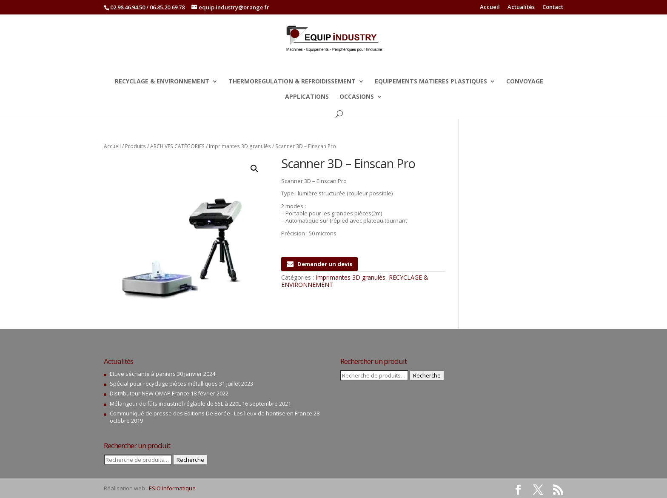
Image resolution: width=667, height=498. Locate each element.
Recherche (190, 460)
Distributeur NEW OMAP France (149, 393)
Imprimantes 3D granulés (240, 146)
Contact (552, 7)
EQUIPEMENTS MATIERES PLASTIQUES (431, 81)
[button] (254, 168)
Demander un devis (319, 264)
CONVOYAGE (524, 81)
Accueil (490, 7)
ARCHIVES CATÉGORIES (177, 146)
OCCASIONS (356, 97)
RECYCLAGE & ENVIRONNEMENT (162, 81)
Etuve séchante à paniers (143, 374)
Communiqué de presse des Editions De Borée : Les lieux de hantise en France (211, 413)
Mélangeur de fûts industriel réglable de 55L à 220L (175, 403)
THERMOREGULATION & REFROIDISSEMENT (292, 81)
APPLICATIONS (307, 97)
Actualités (521, 7)
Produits (135, 146)
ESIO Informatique (172, 488)
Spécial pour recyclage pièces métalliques (164, 383)
